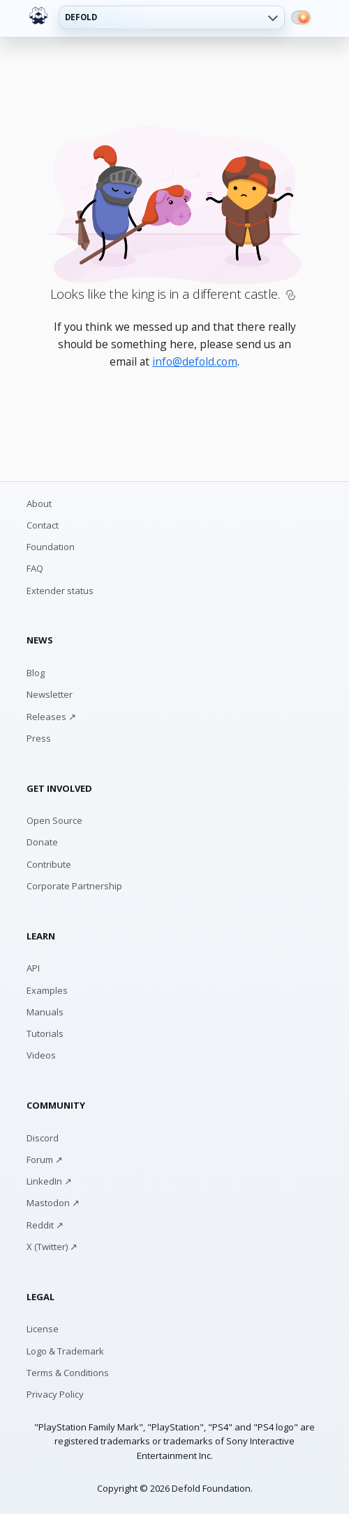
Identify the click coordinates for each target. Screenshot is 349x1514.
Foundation (51, 546)
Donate (42, 842)
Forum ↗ (45, 1159)
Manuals (45, 1012)
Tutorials (45, 1033)
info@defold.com (194, 361)
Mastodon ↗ (53, 1202)
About (39, 503)
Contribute (49, 864)
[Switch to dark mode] (300, 17)
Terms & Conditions (68, 1372)
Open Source (54, 820)
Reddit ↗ (45, 1225)
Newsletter (50, 694)
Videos (41, 1055)
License (43, 1328)
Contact (43, 525)
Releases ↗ (51, 716)
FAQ (35, 568)
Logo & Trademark (65, 1351)
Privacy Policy (55, 1394)
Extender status (60, 590)
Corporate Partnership (74, 886)
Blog (36, 672)
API (33, 968)
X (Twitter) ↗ (52, 1246)
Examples (47, 990)
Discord (43, 1138)
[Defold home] (38, 16)
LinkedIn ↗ (49, 1181)
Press (39, 738)
